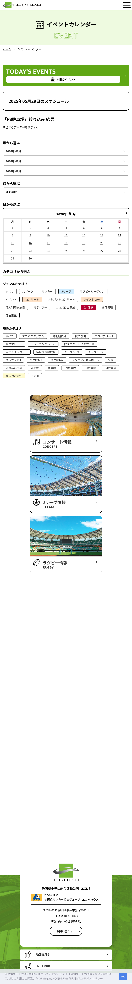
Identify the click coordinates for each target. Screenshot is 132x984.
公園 (110, 360)
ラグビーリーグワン (92, 291)
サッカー (47, 291)
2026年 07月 (13, 161)
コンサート (32, 299)
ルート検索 (43, 966)
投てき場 (80, 336)
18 (66, 243)
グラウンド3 (13, 360)
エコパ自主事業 (65, 307)
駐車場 (52, 368)
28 (119, 251)
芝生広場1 (36, 360)
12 (83, 235)
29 (12, 258)
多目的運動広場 (46, 352)
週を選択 (11, 192)
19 (83, 243)
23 (30, 251)
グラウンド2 (95, 352)
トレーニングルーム (43, 344)
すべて (10, 291)
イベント (11, 299)
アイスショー (92, 299)
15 (12, 243)
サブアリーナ (14, 344)
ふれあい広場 (14, 368)
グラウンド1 (71, 352)
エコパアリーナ (104, 336)
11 (66, 235)
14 (119, 235)
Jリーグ (66, 291)
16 (30, 243)
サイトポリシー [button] (93, 978)
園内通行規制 (14, 376)
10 (48, 235)
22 (12, 251)
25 (66, 251)
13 (101, 235)
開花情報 (107, 307)
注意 (90, 307)
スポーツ (27, 291)
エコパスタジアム (33, 336)
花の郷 (35, 368)
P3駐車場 (90, 368)
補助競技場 (59, 336)
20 (101, 243)
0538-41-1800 (69, 916)
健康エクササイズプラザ (79, 344)
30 (30, 258)
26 (83, 251)
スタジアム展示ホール (85, 360)
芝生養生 (11, 315)
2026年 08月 (13, 171)
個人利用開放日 (15, 307)
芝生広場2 (57, 360)
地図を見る (43, 954)
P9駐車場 (70, 368)
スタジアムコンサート (61, 299)
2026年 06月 (13, 151)
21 (119, 243)
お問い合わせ (64, 931)
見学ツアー (40, 307)
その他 (35, 376)
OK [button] (123, 976)
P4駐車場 (110, 368)
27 (101, 251)
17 (48, 243)
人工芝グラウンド (17, 352)
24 (48, 251)
